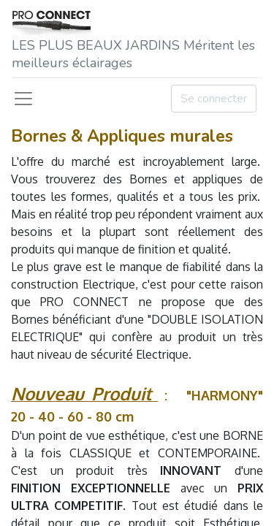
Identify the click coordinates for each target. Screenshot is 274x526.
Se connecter (213, 99)
